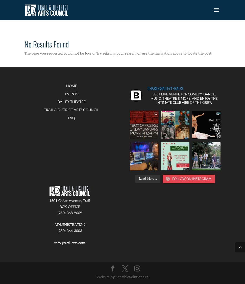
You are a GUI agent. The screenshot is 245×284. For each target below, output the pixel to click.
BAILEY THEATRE (72, 101)
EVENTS (71, 94)
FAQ (71, 118)
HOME (71, 86)
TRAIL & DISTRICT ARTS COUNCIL (71, 110)
